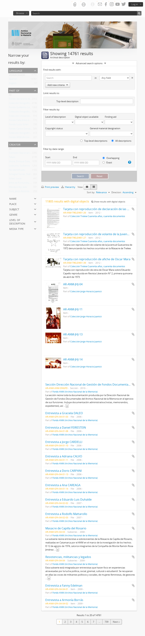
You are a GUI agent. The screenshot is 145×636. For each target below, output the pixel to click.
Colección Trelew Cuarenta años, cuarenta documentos (97, 216)
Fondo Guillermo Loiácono (23, 108)
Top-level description (67, 101)
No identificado (17, 170)
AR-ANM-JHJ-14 (73, 359)
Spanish (13, 79)
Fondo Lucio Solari (18, 125)
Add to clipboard (133, 209)
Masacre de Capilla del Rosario (65, 528)
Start (47, 157)
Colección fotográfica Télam (23, 103)
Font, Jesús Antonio (19, 192)
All (10, 95)
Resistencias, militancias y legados (68, 557)
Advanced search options (89, 63)
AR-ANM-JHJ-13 (73, 334)
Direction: (116, 192)
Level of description (17, 221)
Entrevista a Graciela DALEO (64, 413)
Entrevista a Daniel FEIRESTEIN (65, 427)
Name (13, 198)
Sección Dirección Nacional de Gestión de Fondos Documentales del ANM (94, 384)
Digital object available (86, 116)
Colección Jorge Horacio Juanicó (86, 291)
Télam (12, 157)
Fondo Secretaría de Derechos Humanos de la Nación (37, 99)
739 (106, 621)
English (12, 83)
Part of (14, 90)
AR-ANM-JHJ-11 (73, 309)
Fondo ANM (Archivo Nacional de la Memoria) (75, 391)
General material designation (105, 128)
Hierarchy (68, 187)
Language (15, 70)
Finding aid (110, 116)
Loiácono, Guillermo (19, 166)
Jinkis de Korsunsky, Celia (22, 183)
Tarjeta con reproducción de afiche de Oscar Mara (96, 259)
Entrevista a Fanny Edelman (63, 585)
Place (13, 203)
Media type (16, 228)
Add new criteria (58, 85)
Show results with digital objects (108, 201)
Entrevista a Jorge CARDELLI (63, 442)
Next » (116, 621)
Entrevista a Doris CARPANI (63, 471)
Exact (107, 162)
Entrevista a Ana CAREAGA (62, 485)
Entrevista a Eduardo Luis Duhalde (68, 499)
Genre (13, 214)
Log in (134, 4)
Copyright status (54, 128)
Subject (14, 209)
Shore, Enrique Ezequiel (21, 162)
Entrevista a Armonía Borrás (64, 600)
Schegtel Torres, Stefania (22, 175)
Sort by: (91, 192)
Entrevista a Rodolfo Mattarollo (66, 514)
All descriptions (121, 140)
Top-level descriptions (93, 140)
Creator (14, 144)
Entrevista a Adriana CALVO (63, 456)
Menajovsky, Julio (18, 187)
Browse (20, 13)
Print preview (50, 187)
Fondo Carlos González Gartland (26, 129)
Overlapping (110, 158)
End (75, 157)
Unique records (17, 75)
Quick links (92, 4)
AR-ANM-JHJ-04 (73, 284)
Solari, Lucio (15, 179)
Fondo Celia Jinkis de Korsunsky (25, 120)
